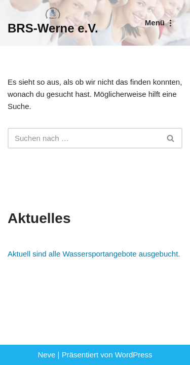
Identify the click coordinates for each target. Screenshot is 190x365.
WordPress (134, 354)
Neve (46, 354)
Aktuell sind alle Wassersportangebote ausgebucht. (94, 253)
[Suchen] (84, 138)
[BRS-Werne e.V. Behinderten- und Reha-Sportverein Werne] (53, 23)
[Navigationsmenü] (159, 22)
